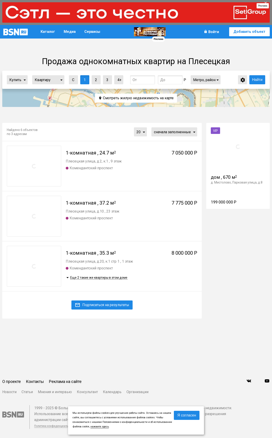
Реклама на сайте (65, 381)
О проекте (11, 381)
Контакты (35, 381)
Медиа (70, 31)
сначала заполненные (172, 132)
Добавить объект (249, 31)
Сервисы (92, 31)
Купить (15, 80)
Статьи (27, 392)
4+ (117, 78)
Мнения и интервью (55, 392)
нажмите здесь (99, 426)
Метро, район (204, 80)
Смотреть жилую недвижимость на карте (138, 98)
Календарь (112, 392)
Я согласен (186, 415)
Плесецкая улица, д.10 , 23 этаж (92, 211)
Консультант (87, 392)
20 (138, 132)
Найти (257, 80)
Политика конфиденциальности (54, 426)
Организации (137, 392)
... (24, 79)
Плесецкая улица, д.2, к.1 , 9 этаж (94, 161)
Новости (9, 392)
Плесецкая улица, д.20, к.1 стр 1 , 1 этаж (99, 261)
